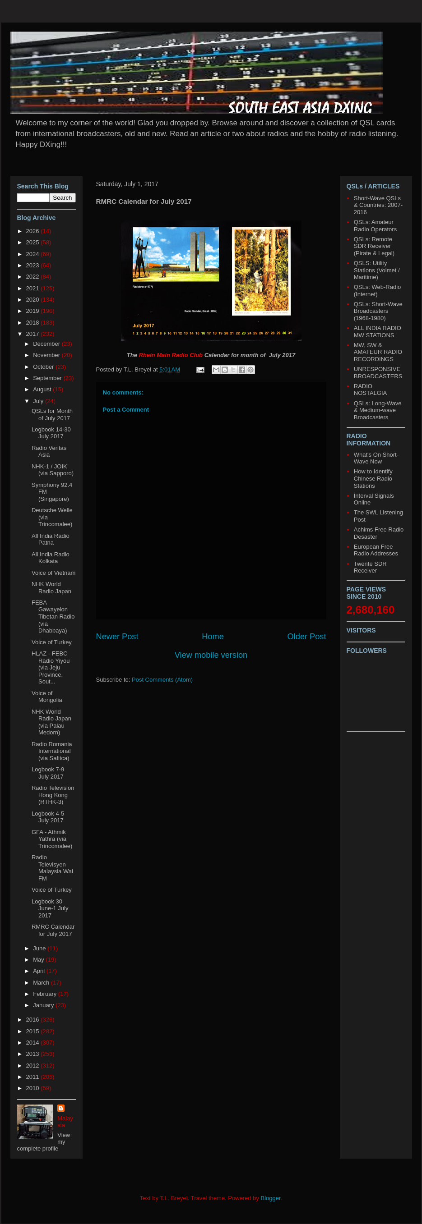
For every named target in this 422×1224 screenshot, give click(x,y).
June (40, 948)
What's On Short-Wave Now (376, 458)
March (42, 982)
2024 (33, 254)
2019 (33, 310)
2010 (33, 1088)
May (39, 959)
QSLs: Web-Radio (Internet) (377, 291)
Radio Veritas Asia (49, 451)
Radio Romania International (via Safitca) (52, 751)
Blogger (271, 1198)
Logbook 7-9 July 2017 (48, 773)
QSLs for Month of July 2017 (52, 415)
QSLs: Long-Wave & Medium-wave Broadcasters (378, 410)
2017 (33, 333)
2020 (33, 299)
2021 (33, 288)
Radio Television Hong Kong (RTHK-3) (53, 794)
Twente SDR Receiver (370, 567)
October (44, 366)
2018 (33, 322)
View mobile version (211, 655)
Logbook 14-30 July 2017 (51, 433)
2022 (33, 276)
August (43, 389)
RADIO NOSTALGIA (370, 390)
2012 (33, 1065)
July (39, 401)
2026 (33, 231)
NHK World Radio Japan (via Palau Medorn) (51, 722)
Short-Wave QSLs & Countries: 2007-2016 (378, 205)
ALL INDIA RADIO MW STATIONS (377, 332)
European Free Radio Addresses (376, 550)
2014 (33, 1042)
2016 (33, 1019)
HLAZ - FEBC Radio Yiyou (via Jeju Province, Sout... (51, 667)
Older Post (307, 636)
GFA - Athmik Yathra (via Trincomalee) (52, 839)
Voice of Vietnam (53, 572)
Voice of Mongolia (47, 697)
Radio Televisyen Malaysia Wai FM (52, 868)
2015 (33, 1031)
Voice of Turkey (52, 642)
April (39, 970)
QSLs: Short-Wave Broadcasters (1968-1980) (378, 311)
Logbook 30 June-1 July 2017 (50, 908)
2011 (33, 1076)
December (47, 343)
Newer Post (117, 636)
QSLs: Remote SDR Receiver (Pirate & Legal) (374, 246)
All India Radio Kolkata (51, 558)
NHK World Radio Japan (51, 588)
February (45, 993)
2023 (33, 265)
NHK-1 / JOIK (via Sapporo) (53, 470)
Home (213, 636)
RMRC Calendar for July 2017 (53, 930)
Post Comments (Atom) (162, 679)
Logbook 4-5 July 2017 (48, 817)
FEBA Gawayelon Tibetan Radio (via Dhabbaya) (53, 616)
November (47, 355)
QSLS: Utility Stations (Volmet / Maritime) (377, 270)
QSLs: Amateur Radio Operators (375, 226)
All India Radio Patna (51, 539)
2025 (33, 242)
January (44, 1005)
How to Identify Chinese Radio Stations (373, 478)
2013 (33, 1053)
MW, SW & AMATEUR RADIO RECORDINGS (378, 352)
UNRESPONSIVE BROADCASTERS (378, 373)
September (48, 378)
